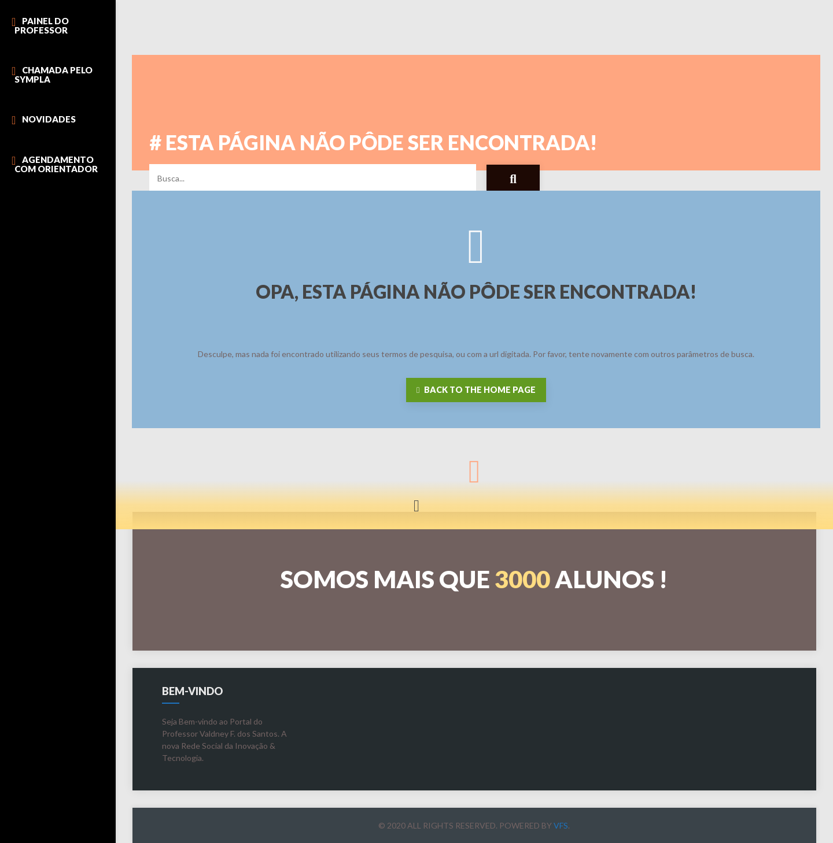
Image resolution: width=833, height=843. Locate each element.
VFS (561, 825)
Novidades (49, 119)
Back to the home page (476, 390)
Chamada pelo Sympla (53, 74)
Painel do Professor (41, 25)
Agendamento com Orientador (56, 164)
